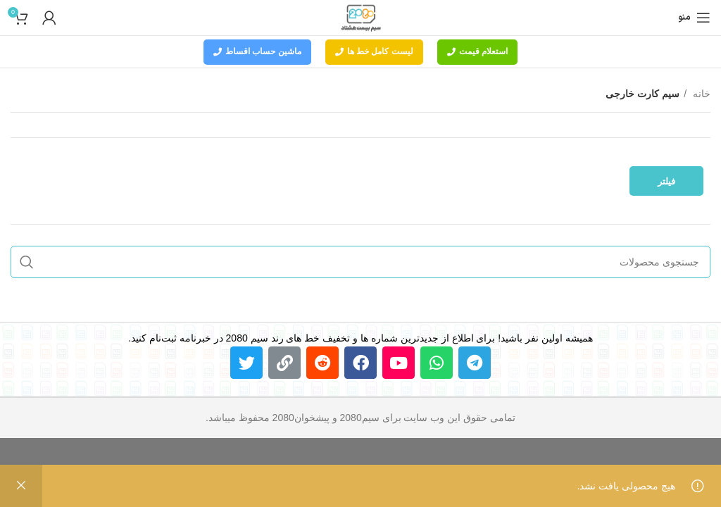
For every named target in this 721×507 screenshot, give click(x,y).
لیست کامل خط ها (374, 51)
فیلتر (666, 181)
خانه (700, 93)
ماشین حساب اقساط (257, 51)
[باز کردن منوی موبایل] (694, 18)
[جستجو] (360, 262)
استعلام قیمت (477, 51)
